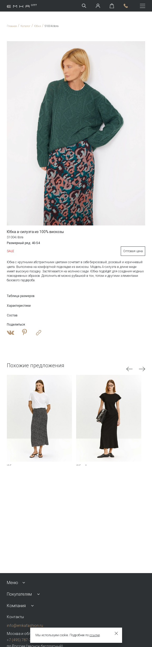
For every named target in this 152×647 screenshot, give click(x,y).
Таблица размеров (21, 296)
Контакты (15, 617)
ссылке (95, 635)
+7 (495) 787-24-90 (22, 640)
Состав (12, 315)
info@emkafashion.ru (25, 625)
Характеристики (19, 306)
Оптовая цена (133, 251)
